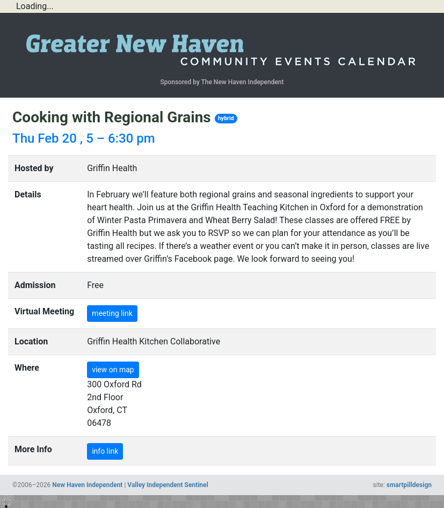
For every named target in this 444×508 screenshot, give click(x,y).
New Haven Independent (87, 485)
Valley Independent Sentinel (167, 485)
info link (105, 451)
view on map (113, 369)
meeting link (112, 313)
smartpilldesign (409, 485)
